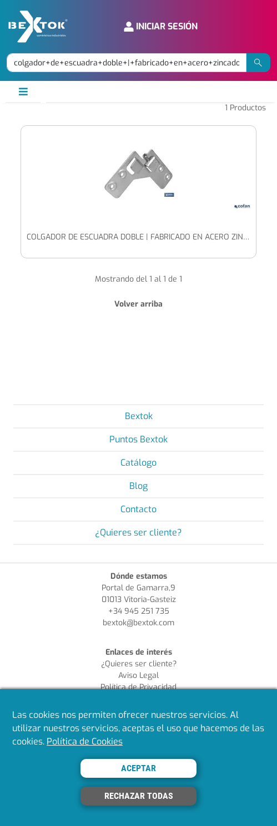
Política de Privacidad (138, 687)
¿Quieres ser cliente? (138, 532)
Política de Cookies (85, 741)
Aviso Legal (138, 675)
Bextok (139, 416)
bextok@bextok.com (138, 623)
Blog (138, 486)
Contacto (138, 509)
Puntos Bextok (138, 439)
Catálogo (138, 462)
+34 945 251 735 (138, 611)
